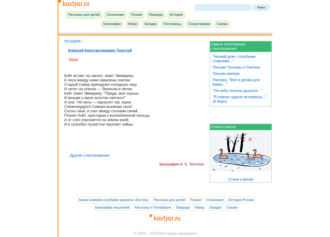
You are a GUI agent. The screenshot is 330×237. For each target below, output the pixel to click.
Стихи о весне (223, 127)
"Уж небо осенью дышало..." (237, 91)
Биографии (112, 24)
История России (241, 200)
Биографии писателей (112, 207)
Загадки (150, 24)
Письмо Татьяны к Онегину (236, 67)
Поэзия (136, 14)
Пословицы (172, 24)
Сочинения (115, 14)
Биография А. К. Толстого (182, 164)
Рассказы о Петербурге (153, 207)
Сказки (222, 24)
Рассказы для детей (84, 14)
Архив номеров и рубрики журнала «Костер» (114, 200)
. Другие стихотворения (88, 155)
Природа (156, 14)
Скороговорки (199, 24)
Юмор (132, 24)
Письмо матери (226, 73)
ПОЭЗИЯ (73, 41)
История (176, 14)
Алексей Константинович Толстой (100, 50)
